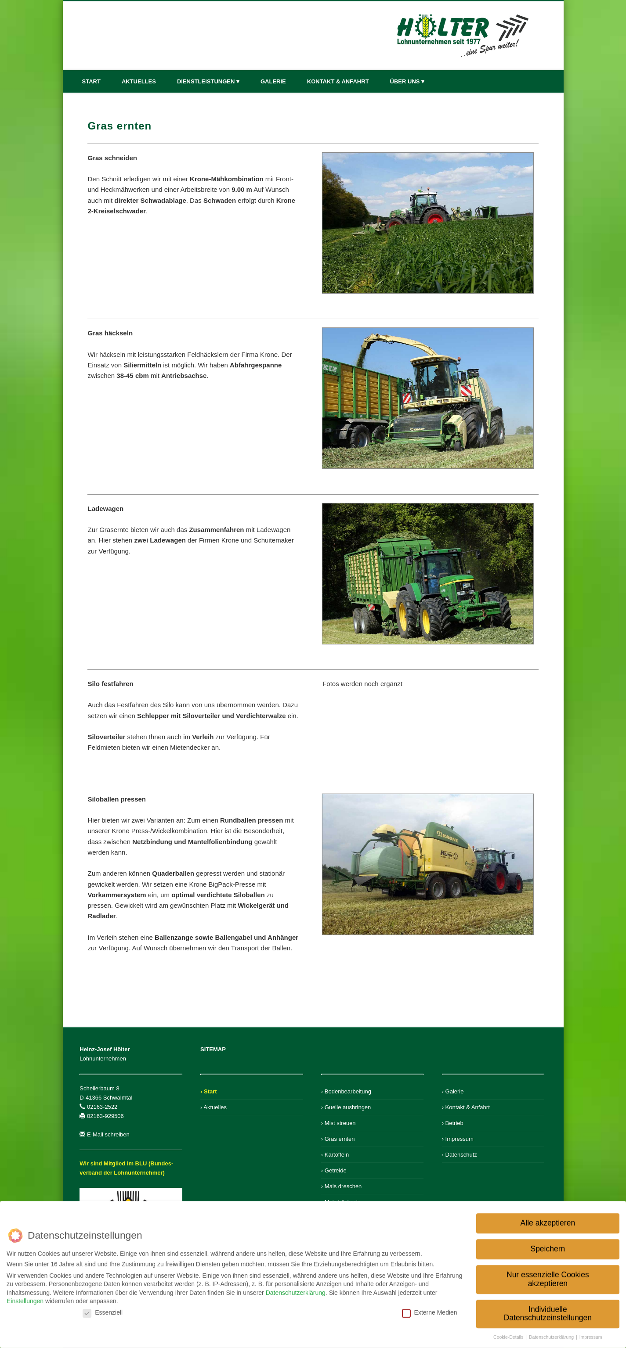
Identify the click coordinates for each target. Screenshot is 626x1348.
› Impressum (458, 1139)
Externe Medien (429, 1309)
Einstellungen (25, 1298)
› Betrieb (452, 1123)
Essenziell (103, 1309)
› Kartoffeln (335, 1154)
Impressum (590, 1334)
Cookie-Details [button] (509, 1334)
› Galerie (453, 1091)
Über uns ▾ (407, 81)
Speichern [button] (547, 1246)
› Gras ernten (338, 1139)
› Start (208, 1091)
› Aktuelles (213, 1107)
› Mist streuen (338, 1123)
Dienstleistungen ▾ (208, 81)
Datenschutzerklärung (296, 1289)
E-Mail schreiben (108, 1134)
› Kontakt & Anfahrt (466, 1107)
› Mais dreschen (341, 1186)
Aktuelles (139, 81)
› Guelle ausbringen (346, 1107)
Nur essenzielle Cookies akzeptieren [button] (548, 1276)
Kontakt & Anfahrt (338, 81)
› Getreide (334, 1170)
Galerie (273, 81)
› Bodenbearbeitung (346, 1091)
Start (91, 81)
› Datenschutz (459, 1154)
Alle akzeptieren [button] (548, 1220)
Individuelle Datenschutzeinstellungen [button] (548, 1310)
